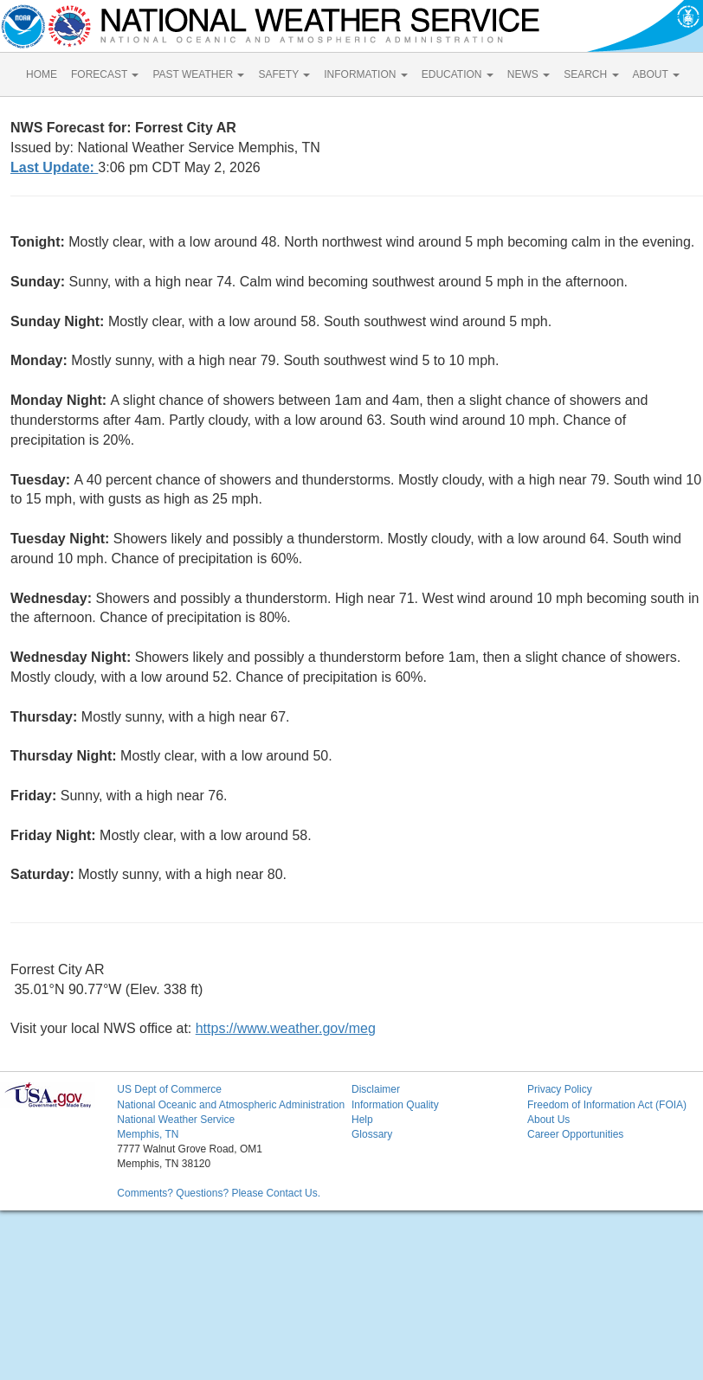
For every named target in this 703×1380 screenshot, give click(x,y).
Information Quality (395, 1105)
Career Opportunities (575, 1134)
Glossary (372, 1134)
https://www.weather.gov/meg (286, 1028)
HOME (41, 74)
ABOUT (656, 74)
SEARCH (591, 74)
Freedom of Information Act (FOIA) (607, 1105)
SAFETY (284, 74)
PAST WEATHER (198, 74)
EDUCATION (457, 74)
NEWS (528, 74)
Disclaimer (376, 1089)
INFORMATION (365, 74)
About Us (548, 1120)
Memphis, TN (147, 1134)
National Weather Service (176, 1120)
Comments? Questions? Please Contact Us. (218, 1193)
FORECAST (105, 74)
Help (362, 1120)
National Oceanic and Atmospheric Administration (231, 1105)
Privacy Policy (559, 1089)
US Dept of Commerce (169, 1089)
